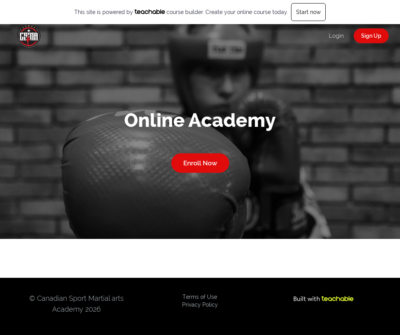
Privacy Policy (200, 305)
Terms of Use (199, 297)
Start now (308, 12)
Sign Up (371, 36)
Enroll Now (200, 163)
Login (336, 35)
